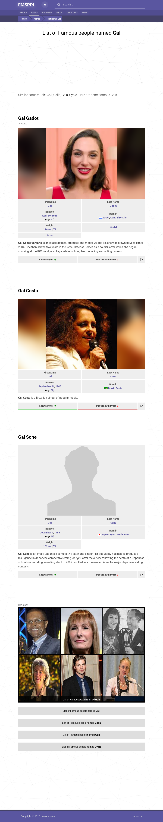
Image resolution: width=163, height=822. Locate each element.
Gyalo (73, 95)
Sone (113, 522)
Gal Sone (27, 437)
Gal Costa (28, 290)
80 (52, 390)
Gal (50, 205)
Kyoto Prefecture (119, 534)
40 (52, 536)
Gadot (113, 205)
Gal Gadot (28, 118)
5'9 (54, 229)
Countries (72, 12)
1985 (54, 215)
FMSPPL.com (48, 816)
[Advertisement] (81, 61)
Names (34, 12)
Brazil (111, 388)
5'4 (54, 546)
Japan (105, 534)
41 (52, 219)
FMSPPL (26, 4)
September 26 (46, 386)
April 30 (46, 215)
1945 (58, 386)
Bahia (119, 388)
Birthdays (47, 12)
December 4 (46, 532)
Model (113, 227)
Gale (42, 95)
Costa (113, 376)
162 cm (47, 546)
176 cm (47, 229)
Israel (106, 217)
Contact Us (137, 816)
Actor (50, 235)
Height (85, 12)
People (23, 12)
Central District (118, 217)
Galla (56, 95)
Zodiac (59, 12)
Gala (65, 95)
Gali (49, 95)
